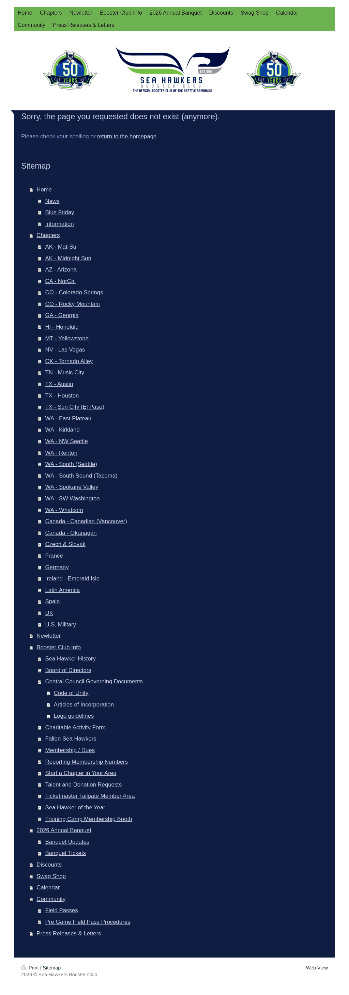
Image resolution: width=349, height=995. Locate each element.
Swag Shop (51, 876)
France (54, 556)
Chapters (48, 235)
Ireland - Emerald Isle (72, 578)
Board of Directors (68, 670)
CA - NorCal (60, 281)
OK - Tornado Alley (69, 361)
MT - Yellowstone (67, 338)
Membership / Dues (70, 750)
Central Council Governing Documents (94, 681)
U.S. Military (60, 624)
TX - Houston (62, 395)
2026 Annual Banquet (63, 830)
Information (59, 224)
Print (30, 967)
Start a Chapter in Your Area (81, 773)
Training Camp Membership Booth (88, 819)
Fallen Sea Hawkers (70, 738)
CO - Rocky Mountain (72, 304)
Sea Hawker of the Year (75, 807)
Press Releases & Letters (68, 933)
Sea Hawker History (70, 658)
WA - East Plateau (68, 418)
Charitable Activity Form (75, 727)
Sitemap (52, 967)
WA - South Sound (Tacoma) (81, 475)
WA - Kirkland (62, 429)
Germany (57, 567)
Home (44, 189)
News (52, 201)
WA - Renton (61, 453)
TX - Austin (59, 384)
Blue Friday (59, 212)
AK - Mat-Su (60, 247)
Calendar (48, 887)
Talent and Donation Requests (83, 784)
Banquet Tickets (65, 853)
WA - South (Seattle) (71, 464)
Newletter (48, 636)
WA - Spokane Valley (71, 487)
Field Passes (61, 910)
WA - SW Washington (72, 498)
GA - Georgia (62, 315)
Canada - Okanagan (71, 533)
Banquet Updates (67, 842)
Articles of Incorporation (84, 704)
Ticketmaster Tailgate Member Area (90, 796)
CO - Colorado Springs (74, 292)
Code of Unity (71, 693)
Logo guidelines (74, 716)
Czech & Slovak (65, 544)
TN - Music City (65, 372)
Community (50, 899)
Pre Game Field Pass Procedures (88, 922)
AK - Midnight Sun (68, 258)
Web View (317, 967)
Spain (52, 601)
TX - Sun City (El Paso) (74, 407)
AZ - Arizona (61, 269)
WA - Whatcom (64, 510)
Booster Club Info (58, 647)
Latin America (62, 590)
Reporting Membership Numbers (86, 762)
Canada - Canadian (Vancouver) (86, 521)
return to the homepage (126, 136)
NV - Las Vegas (65, 349)
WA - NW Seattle (66, 441)
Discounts (49, 864)
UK (49, 613)
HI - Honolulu (62, 327)
